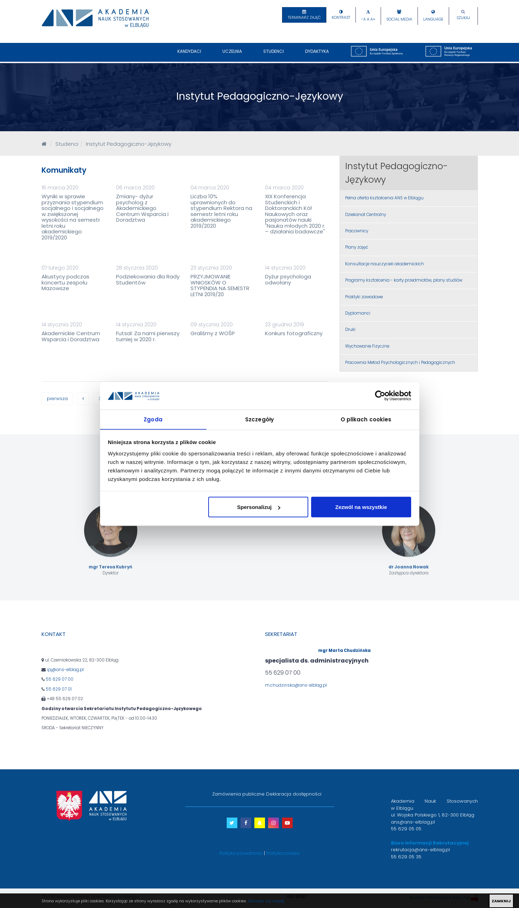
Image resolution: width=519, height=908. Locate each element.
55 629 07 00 (59, 680)
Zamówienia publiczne (238, 794)
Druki (350, 329)
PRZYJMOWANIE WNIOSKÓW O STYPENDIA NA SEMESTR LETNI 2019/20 (220, 285)
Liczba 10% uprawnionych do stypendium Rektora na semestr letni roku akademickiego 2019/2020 (221, 211)
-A (363, 19)
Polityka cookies (283, 854)
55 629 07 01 (59, 689)
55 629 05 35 (406, 857)
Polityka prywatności (241, 854)
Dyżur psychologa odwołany (288, 279)
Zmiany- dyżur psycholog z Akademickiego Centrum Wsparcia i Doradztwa (142, 208)
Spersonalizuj (258, 507)
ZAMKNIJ (501, 901)
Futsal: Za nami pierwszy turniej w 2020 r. (148, 336)
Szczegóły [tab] (259, 419)
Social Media (399, 19)
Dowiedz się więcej (266, 901)
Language (433, 19)
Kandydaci (189, 55)
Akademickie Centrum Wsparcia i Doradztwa (71, 336)
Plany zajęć (356, 247)
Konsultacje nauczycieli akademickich (384, 264)
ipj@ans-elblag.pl (65, 670)
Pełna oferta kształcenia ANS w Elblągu (384, 198)
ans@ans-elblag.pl (413, 822)
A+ (372, 19)
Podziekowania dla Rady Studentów (148, 279)
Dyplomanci (357, 313)
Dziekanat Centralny (365, 214)
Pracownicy (356, 231)
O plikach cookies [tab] (366, 419)
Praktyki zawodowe (364, 297)
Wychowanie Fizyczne (367, 346)
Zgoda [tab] (153, 419)
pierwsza (57, 398)
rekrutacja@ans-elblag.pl (420, 850)
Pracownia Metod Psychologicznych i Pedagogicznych (400, 362)
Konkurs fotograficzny (293, 333)
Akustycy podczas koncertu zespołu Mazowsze (65, 282)
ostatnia (73, 415)
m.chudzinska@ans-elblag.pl (296, 685)
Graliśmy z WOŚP (213, 333)
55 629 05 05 (406, 829)
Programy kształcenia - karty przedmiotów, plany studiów (403, 280)
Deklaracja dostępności (293, 794)
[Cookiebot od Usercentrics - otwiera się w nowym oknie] (380, 395)
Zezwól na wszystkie (361, 507)
